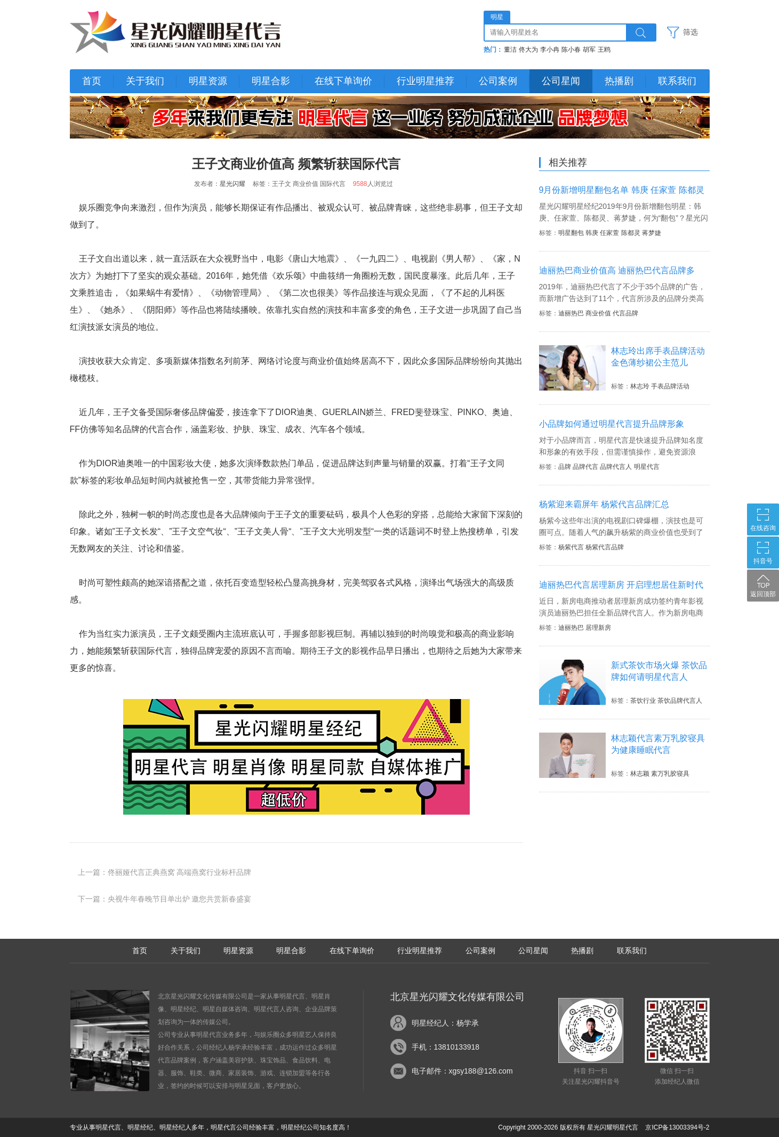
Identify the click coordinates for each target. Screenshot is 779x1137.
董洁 (510, 49)
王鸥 (604, 49)
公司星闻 (561, 81)
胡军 (589, 49)
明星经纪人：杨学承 (445, 1023)
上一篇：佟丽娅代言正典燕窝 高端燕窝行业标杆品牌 (165, 872)
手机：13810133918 (446, 1047)
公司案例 (498, 81)
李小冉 (549, 49)
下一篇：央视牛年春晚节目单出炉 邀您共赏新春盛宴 (165, 899)
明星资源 (208, 81)
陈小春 (571, 49)
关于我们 (145, 81)
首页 (91, 81)
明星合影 (271, 81)
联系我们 (677, 81)
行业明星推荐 (425, 81)
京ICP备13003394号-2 (677, 1127)
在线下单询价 (343, 81)
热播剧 (619, 81)
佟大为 (528, 49)
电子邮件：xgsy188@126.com (462, 1071)
